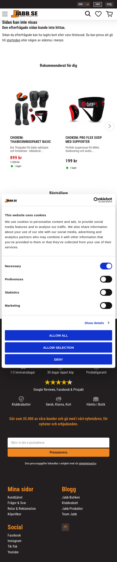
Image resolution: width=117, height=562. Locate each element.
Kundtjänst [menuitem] (15, 497)
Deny (58, 359)
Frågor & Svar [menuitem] (17, 503)
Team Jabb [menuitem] (69, 514)
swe (97, 4)
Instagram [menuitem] (14, 541)
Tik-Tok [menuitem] (12, 546)
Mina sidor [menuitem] (20, 489)
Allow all (58, 335)
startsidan (13, 40)
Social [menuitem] (15, 527)
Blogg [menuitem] (69, 489)
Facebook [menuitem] (14, 535)
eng (109, 4)
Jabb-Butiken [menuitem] (71, 497)
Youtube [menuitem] (13, 552)
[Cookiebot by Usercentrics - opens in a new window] (93, 200)
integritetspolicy (87, 463)
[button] (7, 14)
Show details (94, 323)
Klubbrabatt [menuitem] (70, 503)
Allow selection (58, 347)
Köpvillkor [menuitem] (14, 514)
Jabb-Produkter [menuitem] (72, 509)
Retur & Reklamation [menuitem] (22, 509)
